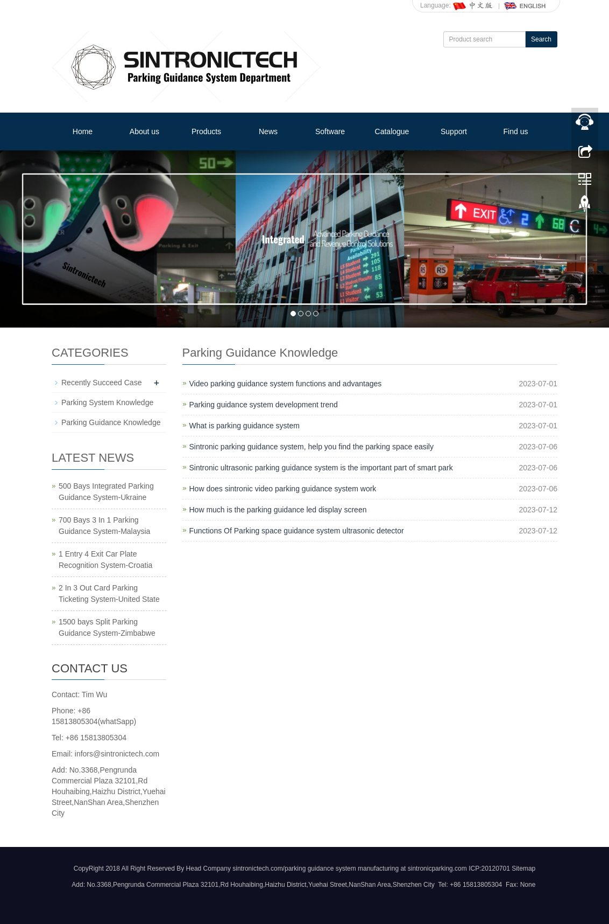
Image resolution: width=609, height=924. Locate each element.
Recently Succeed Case (101, 382)
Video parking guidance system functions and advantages (285, 383)
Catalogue (392, 131)
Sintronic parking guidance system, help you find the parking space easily (311, 446)
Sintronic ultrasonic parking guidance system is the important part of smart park (321, 467)
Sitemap (523, 868)
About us (144, 131)
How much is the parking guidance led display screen (278, 509)
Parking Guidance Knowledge (110, 422)
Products (206, 131)
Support (454, 131)
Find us (516, 131)
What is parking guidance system (244, 425)
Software (330, 131)
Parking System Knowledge (107, 402)
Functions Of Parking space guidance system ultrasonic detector (296, 530)
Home (83, 131)
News (268, 131)
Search (541, 39)
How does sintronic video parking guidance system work (283, 488)
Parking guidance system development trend (263, 404)
